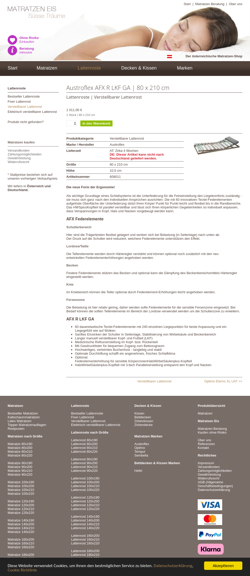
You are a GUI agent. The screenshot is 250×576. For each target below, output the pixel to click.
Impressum (206, 463)
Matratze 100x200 (21, 486)
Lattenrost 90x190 (84, 459)
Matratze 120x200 (21, 505)
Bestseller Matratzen (23, 413)
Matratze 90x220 (20, 474)
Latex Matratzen (19, 421)
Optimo (139, 448)
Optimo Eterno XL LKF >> (223, 381)
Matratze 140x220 (21, 532)
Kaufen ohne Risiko (212, 432)
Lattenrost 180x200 (85, 551)
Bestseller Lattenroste (24, 96)
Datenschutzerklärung (173, 566)
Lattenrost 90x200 (84, 463)
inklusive (26, 50)
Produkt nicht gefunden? (26, 122)
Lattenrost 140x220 (85, 528)
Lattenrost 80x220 (84, 451)
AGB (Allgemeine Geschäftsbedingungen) (215, 484)
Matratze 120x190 (21, 501)
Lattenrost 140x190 (85, 516)
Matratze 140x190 (21, 520)
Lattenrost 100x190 (85, 478)
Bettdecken (142, 417)
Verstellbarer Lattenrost (25, 107)
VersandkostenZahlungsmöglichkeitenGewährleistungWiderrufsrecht (25, 156)
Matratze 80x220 (20, 455)
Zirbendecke (143, 425)
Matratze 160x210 (21, 543)
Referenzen (206, 444)
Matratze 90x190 (20, 463)
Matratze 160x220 (21, 547)
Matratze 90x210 (20, 471)
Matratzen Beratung (209, 4)
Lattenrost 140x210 (85, 524)
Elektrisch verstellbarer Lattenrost (32, 112)
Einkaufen (29, 40)
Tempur (139, 451)
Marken (185, 68)
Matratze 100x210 (21, 490)
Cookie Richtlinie (22, 570)
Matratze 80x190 (20, 444)
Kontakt (203, 448)
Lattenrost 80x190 (84, 440)
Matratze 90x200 (20, 467)
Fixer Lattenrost (19, 101)
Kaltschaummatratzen (24, 417)
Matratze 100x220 (21, 493)
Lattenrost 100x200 (85, 482)
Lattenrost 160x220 (85, 543)
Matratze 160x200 (21, 539)
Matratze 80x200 (20, 448)
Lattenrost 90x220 (84, 471)
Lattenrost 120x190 (85, 497)
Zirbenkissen (143, 421)
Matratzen (46, 68)
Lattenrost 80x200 (84, 444)
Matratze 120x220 (21, 513)
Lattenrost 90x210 (84, 467)
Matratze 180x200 (21, 555)
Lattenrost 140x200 (85, 520)
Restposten (16, 429)
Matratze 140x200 (21, 524)
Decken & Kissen (139, 68)
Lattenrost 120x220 (85, 509)
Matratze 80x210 (20, 451)
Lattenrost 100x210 (85, 486)
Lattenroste (89, 68)
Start (187, 4)
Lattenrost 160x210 (85, 539)
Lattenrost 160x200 (85, 536)
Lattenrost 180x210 (85, 555)
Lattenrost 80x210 (84, 448)
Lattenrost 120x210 (85, 505)
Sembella (141, 455)
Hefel (138, 471)
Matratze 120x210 (21, 509)
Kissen (139, 413)
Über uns (235, 4)
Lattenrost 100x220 (85, 490)
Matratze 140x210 (21, 528)
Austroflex (141, 444)
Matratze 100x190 (21, 482)
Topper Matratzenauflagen (27, 425)
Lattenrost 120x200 (85, 501)
